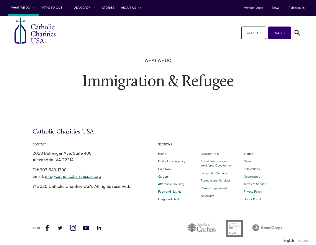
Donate (280, 33)
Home (162, 154)
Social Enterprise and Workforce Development (218, 163)
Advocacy (84, 8)
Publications (297, 8)
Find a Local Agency (171, 161)
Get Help (253, 33)
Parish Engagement (214, 188)
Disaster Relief (210, 154)
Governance (252, 176)
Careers (163, 176)
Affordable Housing (171, 184)
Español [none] (303, 240)
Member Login (253, 8)
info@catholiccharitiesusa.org (73, 176)
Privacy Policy (253, 191)
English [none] (289, 240)
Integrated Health (169, 199)
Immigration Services (215, 173)
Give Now (164, 169)
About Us (131, 8)
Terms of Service (255, 184)
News (276, 8)
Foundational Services (216, 180)
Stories (108, 8)
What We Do (23, 8)
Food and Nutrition (170, 191)
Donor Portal (252, 199)
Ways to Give (54, 8)
